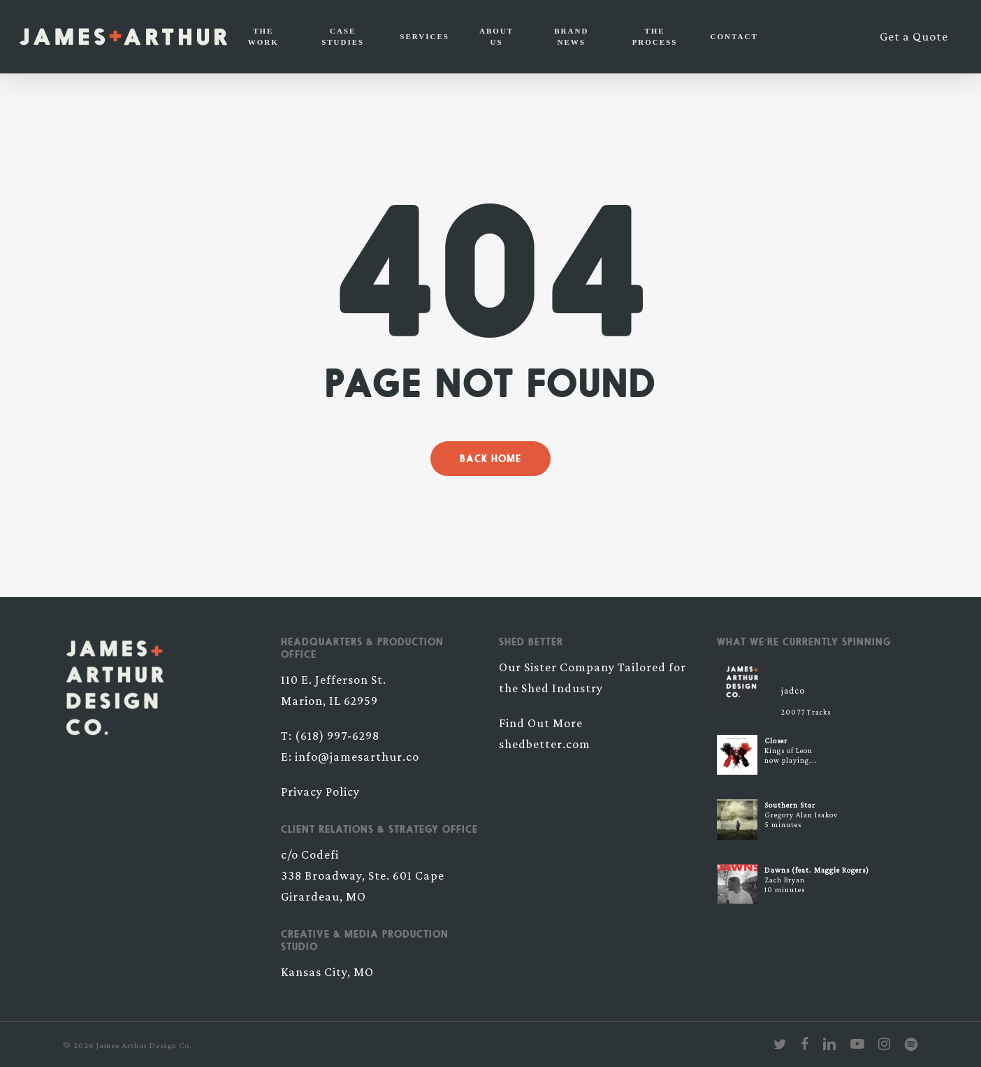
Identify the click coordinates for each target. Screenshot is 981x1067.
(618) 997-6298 (337, 736)
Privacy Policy (320, 792)
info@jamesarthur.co (357, 757)
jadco (793, 690)
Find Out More (541, 723)
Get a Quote (914, 36)
